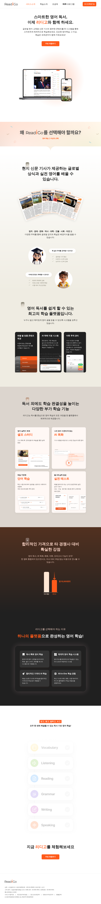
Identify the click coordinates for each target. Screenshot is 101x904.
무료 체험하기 (50, 44)
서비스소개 (30, 4)
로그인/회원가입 (89, 4)
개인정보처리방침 (22, 894)
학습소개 (44, 4)
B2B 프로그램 (69, 4)
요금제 (55, 4)
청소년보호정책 (35, 894)
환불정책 (58, 894)
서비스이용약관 (9, 894)
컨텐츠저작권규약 (48, 894)
